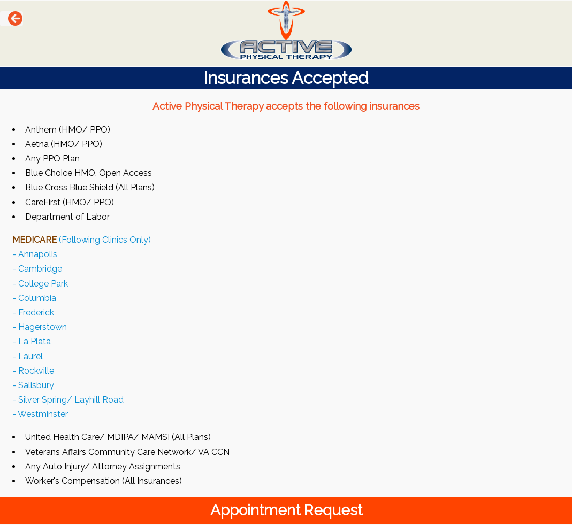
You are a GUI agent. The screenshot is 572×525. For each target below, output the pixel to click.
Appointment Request (286, 510)
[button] (11, 18)
